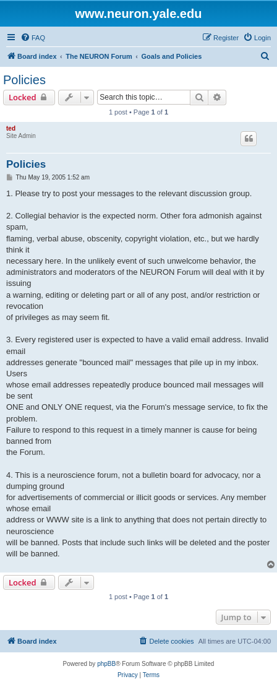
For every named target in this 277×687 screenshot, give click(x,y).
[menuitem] (32, 37)
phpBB (106, 663)
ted (10, 128)
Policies (24, 80)
